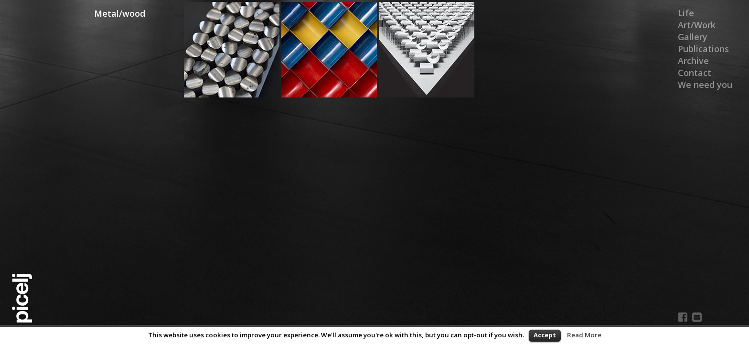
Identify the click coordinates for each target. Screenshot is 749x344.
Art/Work (697, 25)
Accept (545, 335)
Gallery (692, 37)
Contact (694, 72)
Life (686, 13)
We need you (705, 84)
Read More (584, 335)
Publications (703, 48)
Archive (693, 60)
